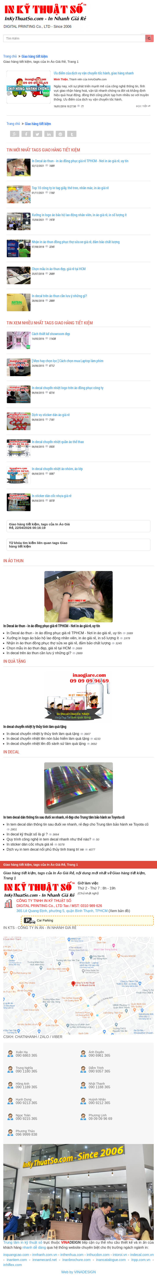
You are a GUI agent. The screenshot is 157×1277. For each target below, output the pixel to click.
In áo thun (13, 560)
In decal (11, 751)
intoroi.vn (120, 1255)
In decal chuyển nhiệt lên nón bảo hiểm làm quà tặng (48, 738)
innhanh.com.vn (44, 1255)
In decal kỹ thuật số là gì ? (28, 834)
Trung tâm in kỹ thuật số (22, 1242)
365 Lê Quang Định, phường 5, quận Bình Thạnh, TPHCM (62, 911)
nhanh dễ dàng (34, 1247)
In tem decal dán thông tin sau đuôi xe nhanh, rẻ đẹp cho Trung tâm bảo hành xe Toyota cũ (64, 817)
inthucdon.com (98, 1255)
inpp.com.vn (140, 1260)
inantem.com (17, 1260)
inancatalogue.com (111, 1260)
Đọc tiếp (143, 106)
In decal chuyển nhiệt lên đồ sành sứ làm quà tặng (47, 743)
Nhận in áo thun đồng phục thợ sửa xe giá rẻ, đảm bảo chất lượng (76, 241)
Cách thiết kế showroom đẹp (51, 333)
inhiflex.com (12, 1265)
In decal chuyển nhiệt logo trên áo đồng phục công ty (67, 387)
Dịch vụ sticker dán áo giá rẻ (51, 414)
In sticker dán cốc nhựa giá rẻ (51, 495)
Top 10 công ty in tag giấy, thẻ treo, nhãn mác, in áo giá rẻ (70, 187)
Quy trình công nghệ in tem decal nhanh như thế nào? (49, 839)
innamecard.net (44, 1260)
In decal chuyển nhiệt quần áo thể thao (58, 441)
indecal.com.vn (142, 1255)
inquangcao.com (16, 1255)
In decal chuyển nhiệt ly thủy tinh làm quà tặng (34, 726)
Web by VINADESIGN (78, 1272)
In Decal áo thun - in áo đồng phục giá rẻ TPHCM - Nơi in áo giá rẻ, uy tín (80, 160)
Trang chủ (10, 56)
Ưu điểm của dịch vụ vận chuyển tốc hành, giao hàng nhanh (94, 73)
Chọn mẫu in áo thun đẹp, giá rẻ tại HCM (59, 268)
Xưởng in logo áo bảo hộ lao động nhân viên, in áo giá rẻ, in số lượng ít (79, 214)
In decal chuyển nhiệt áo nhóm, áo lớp (57, 468)
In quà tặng (14, 661)
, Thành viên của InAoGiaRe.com (80, 79)
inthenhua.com (71, 1255)
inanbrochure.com (76, 1260)
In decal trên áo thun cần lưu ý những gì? (59, 295)
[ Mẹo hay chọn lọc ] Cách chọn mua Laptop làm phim (67, 360)
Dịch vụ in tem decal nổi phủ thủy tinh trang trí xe (46, 849)
